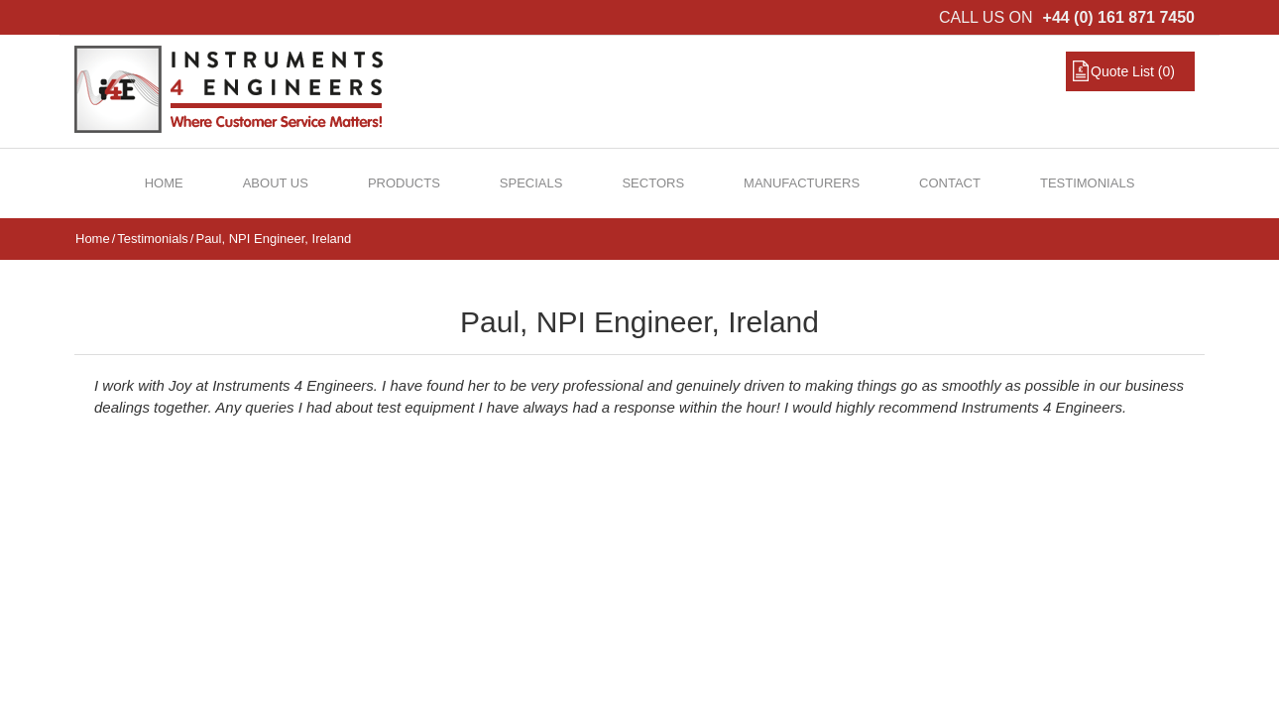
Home (164, 183)
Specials (531, 183)
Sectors (653, 183)
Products (404, 183)
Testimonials (1087, 183)
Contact (950, 183)
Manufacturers (802, 183)
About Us (275, 183)
